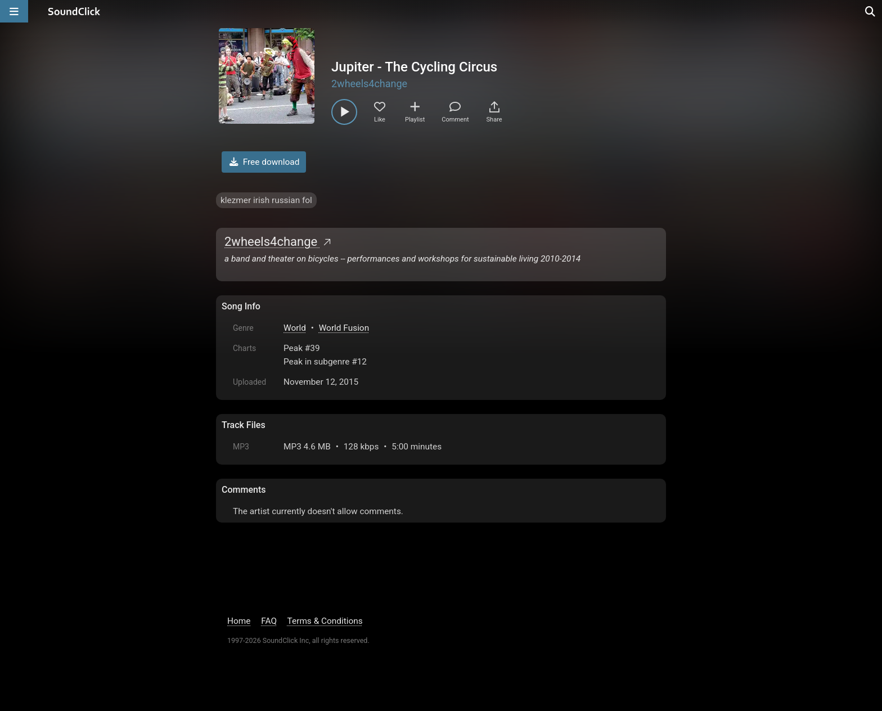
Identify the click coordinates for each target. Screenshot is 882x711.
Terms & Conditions (325, 621)
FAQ (269, 621)
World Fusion (344, 328)
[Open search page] (871, 11)
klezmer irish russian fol (266, 200)
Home (238, 621)
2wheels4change (369, 83)
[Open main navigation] (14, 11)
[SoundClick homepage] (74, 11)
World (295, 328)
